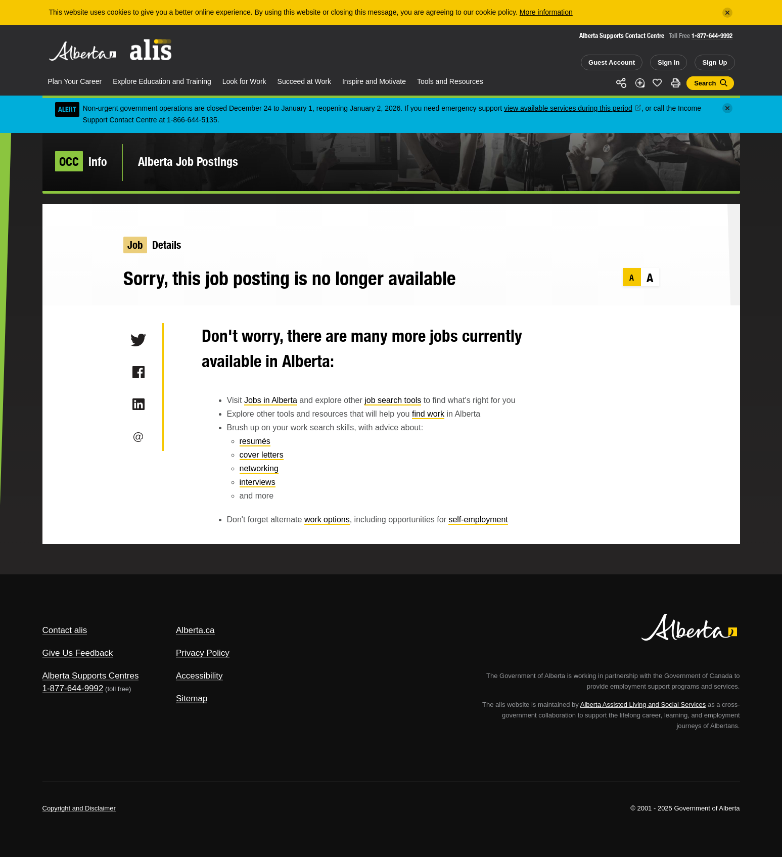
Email (138, 437)
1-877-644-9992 (712, 35)
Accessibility (199, 676)
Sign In (668, 62)
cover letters (262, 454)
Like (658, 82)
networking (259, 468)
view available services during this (572, 108)
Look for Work (244, 81)
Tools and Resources (450, 81)
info (81, 161)
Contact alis (64, 630)
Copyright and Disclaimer (79, 808)
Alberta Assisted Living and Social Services (643, 704)
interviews (257, 482)
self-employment (478, 519)
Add (639, 83)
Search (705, 83)
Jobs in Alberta (270, 400)
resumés (255, 441)
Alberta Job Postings (188, 161)
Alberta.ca (195, 630)
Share (622, 83)
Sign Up (714, 62)
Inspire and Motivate (374, 81)
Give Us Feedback (77, 653)
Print (675, 83)
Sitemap (191, 698)
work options (327, 519)
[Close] (727, 13)
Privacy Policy (202, 653)
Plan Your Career (75, 81)
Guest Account (611, 62)
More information (546, 12)
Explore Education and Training (162, 81)
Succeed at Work (304, 81)
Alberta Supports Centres (90, 676)
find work (428, 414)
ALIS (150, 49)
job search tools (392, 400)
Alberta (82, 51)
